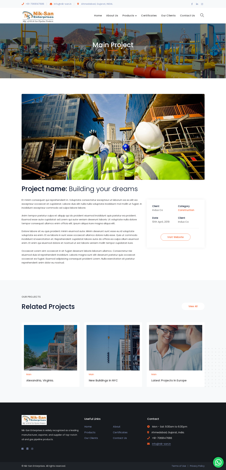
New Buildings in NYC (103, 380)
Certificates (120, 432)
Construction (186, 210)
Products (89, 432)
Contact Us (120, 438)
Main (109, 59)
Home (98, 59)
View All (193, 306)
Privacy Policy (197, 466)
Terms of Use (179, 466)
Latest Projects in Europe (169, 380)
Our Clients (91, 438)
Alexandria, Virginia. (40, 380)
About (116, 426)
